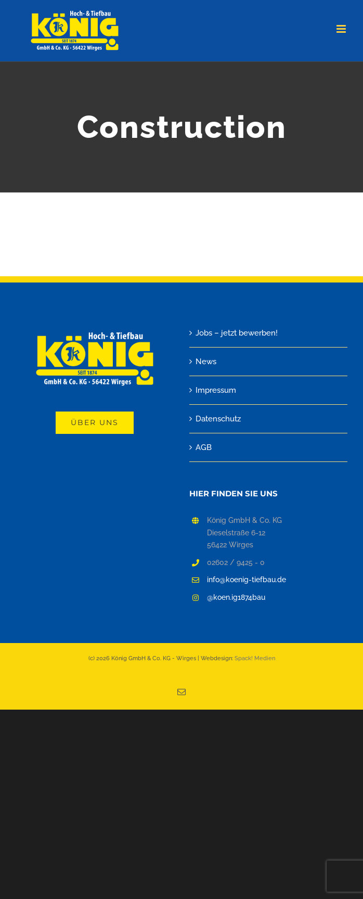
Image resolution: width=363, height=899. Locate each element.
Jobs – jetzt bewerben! (237, 333)
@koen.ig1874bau (236, 597)
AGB (204, 447)
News (206, 361)
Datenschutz (218, 418)
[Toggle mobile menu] (341, 28)
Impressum (216, 390)
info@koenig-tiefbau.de (246, 579)
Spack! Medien (255, 658)
